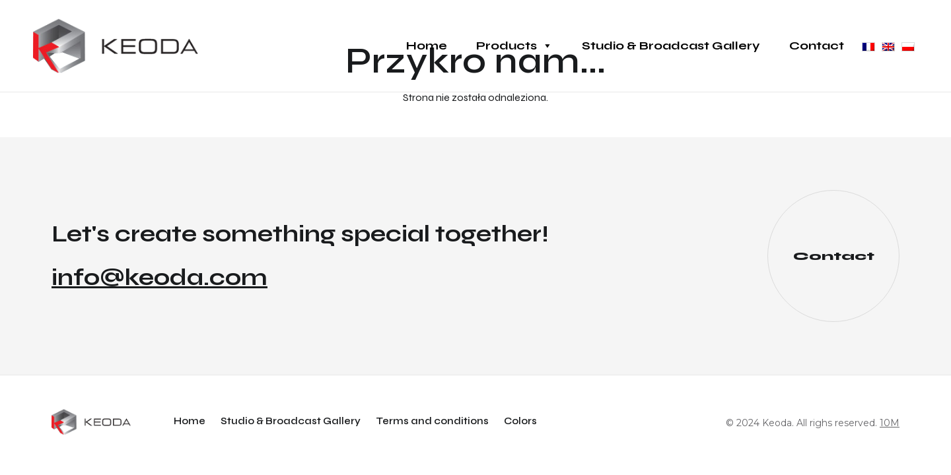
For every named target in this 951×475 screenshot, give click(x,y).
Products (514, 45)
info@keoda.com (159, 278)
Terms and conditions (432, 421)
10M (889, 423)
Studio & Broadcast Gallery (671, 45)
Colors (520, 421)
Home (426, 45)
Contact (816, 45)
